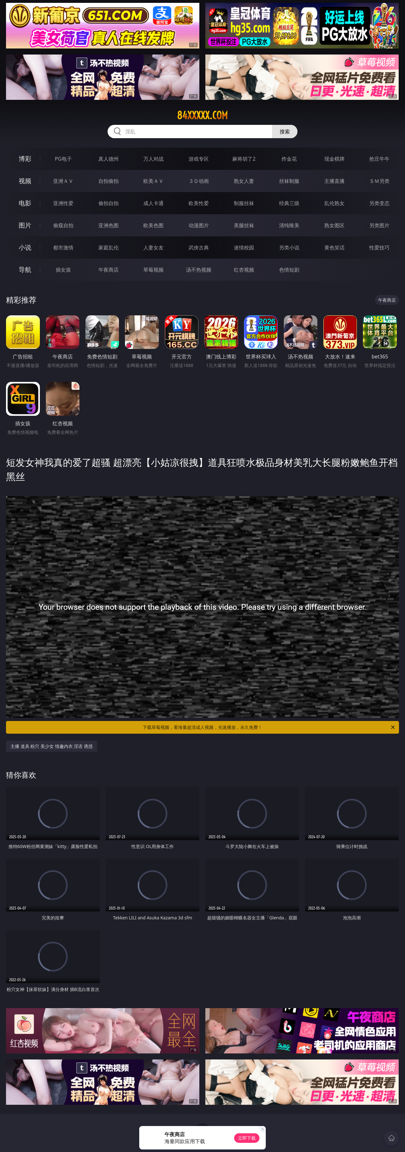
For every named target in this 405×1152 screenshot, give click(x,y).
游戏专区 (199, 158)
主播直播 (334, 180)
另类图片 (379, 225)
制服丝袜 (244, 203)
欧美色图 (153, 225)
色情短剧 (289, 269)
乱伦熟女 (334, 203)
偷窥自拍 (63, 225)
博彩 (25, 158)
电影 (25, 203)
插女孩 (63, 269)
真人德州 (108, 158)
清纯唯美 (289, 225)
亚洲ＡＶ (63, 180)
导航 (25, 269)
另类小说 (289, 247)
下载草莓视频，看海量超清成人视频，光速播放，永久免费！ (269, 727)
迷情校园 (244, 247)
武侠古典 (199, 247)
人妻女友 (153, 247)
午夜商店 (108, 269)
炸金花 (289, 158)
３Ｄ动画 (199, 180)
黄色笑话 (334, 247)
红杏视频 (244, 269)
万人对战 (153, 158)
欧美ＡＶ (153, 180)
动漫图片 (199, 225)
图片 (25, 225)
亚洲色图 (108, 225)
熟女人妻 (244, 180)
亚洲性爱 (63, 203)
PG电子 (63, 158)
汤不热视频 (198, 269)
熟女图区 (334, 225)
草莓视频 (153, 269)
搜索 (285, 131)
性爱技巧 (379, 247)
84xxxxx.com (202, 115)
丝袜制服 (289, 180)
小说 (25, 247)
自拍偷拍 (108, 180)
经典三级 (289, 203)
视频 (25, 181)
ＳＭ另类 (379, 180)
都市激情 (63, 247)
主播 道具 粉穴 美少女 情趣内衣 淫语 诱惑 (51, 746)
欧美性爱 (199, 203)
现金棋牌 (334, 158)
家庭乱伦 (108, 247)
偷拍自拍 (108, 203)
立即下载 (247, 1138)
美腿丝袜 (244, 225)
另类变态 (379, 203)
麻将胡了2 (243, 158)
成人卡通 (153, 203)
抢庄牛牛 (379, 158)
